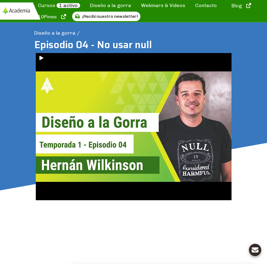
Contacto (206, 5)
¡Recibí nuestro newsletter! (106, 16)
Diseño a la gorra (110, 5)
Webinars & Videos (163, 5)
